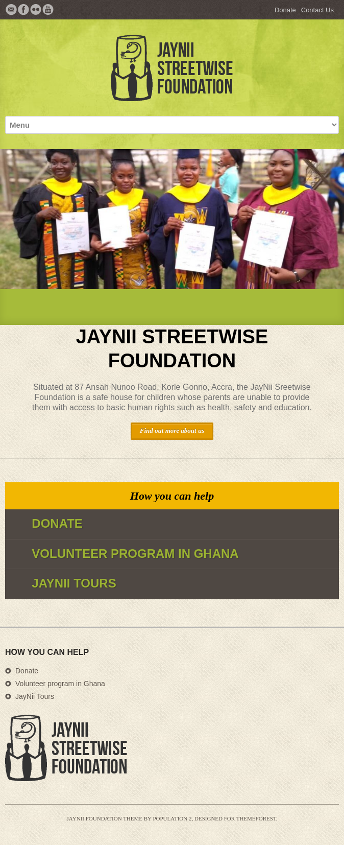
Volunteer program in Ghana (60, 683)
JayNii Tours (34, 696)
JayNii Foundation (94, 818)
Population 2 (172, 818)
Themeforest (256, 818)
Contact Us (317, 10)
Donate (285, 10)
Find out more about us (172, 430)
